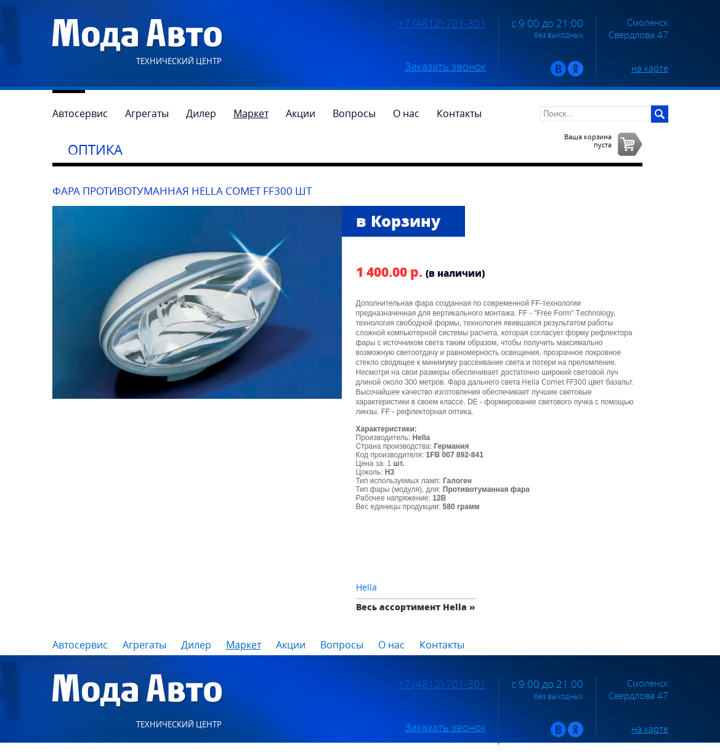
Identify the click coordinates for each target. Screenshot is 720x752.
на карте (649, 68)
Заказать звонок (445, 66)
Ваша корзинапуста (588, 140)
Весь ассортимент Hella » (415, 607)
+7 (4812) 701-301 (442, 23)
